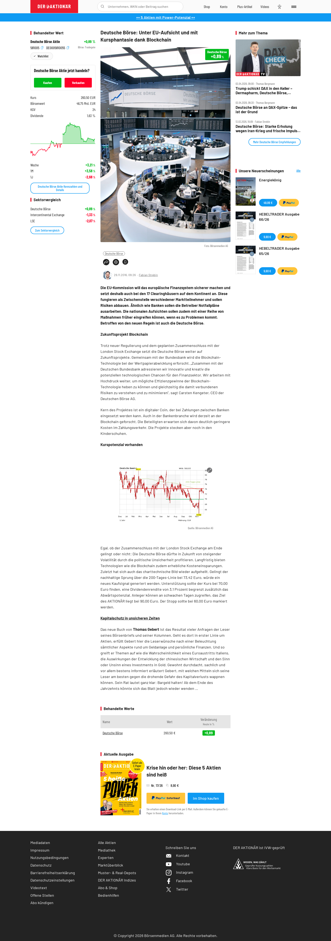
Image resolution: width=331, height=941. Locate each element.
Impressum (39, 850)
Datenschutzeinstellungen (52, 880)
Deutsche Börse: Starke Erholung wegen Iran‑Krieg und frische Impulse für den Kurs (267, 128)
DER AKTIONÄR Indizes (117, 880)
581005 (36, 47)
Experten (106, 857)
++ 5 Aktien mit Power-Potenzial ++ (165, 17)
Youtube (178, 863)
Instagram (179, 872)
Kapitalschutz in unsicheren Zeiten (130, 618)
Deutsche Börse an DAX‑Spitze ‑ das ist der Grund (266, 109)
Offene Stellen (42, 895)
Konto (165, 813)
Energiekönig (270, 180)
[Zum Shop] (206, 6)
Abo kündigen (41, 902)
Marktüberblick (110, 865)
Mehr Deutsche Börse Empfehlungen (274, 142)
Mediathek (106, 850)
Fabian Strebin (148, 275)
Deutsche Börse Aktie (45, 41)
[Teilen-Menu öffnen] (106, 262)
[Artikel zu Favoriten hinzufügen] (125, 262)
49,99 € (268, 203)
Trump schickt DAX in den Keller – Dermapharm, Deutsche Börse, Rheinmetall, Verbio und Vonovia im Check (265, 90)
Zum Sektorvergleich (47, 230)
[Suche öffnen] (102, 6)
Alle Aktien (107, 842)
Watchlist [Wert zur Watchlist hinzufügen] (43, 56)
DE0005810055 (57, 47)
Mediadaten (40, 842)
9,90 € (267, 237)
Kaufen (47, 83)
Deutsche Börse (114, 253)
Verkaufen (78, 83)
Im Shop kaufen (206, 798)
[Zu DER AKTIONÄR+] (244, 6)
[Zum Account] (223, 6)
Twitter (177, 889)
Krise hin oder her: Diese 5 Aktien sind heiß (184, 771)
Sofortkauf (166, 798)
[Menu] (293, 6)
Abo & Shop (107, 887)
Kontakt (177, 855)
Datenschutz (41, 865)
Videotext (38, 887)
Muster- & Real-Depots (117, 872)
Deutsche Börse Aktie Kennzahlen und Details (60, 188)
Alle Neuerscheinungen (293, 171)
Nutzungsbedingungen (49, 857)
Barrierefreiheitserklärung (52, 872)
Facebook (179, 880)
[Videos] (264, 6)
